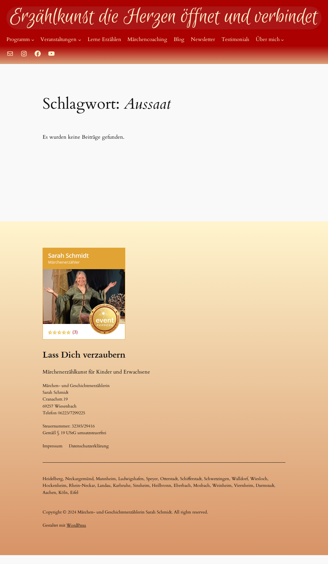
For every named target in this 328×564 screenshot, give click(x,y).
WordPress (76, 525)
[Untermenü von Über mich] (282, 39)
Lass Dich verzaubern (84, 355)
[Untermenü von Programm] (32, 39)
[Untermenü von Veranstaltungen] (79, 39)
